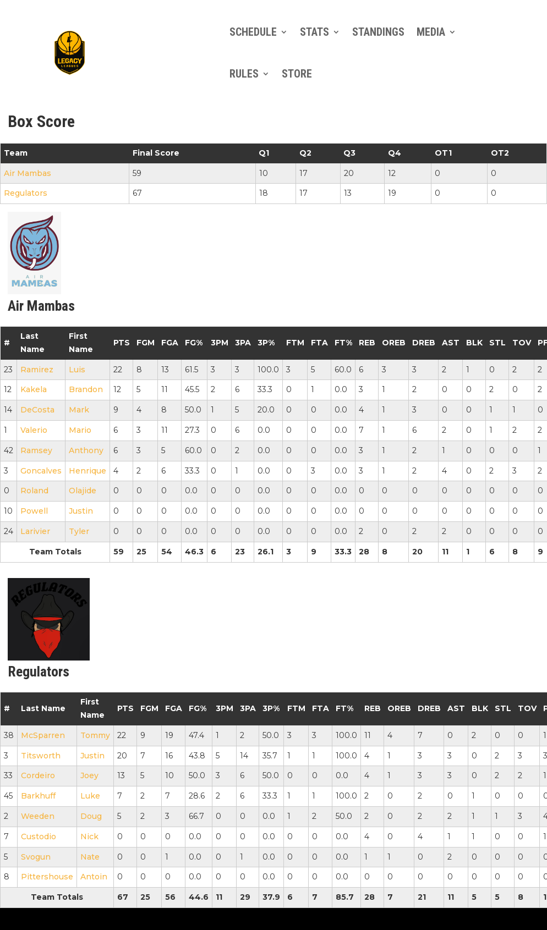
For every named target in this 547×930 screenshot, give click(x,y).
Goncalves (41, 471)
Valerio (33, 430)
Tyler (79, 531)
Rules (244, 73)
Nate (90, 857)
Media (431, 31)
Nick (89, 836)
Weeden (37, 816)
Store (297, 73)
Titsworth (41, 756)
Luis (77, 370)
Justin (81, 511)
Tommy (95, 735)
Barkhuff (38, 796)
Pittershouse (47, 877)
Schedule (253, 31)
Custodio (38, 836)
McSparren (43, 735)
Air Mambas (27, 173)
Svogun (36, 857)
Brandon (86, 389)
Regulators (25, 193)
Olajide (82, 491)
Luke (90, 796)
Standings (378, 31)
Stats (314, 31)
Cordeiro (38, 775)
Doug (91, 816)
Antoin (93, 877)
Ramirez (36, 370)
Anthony (86, 450)
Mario (80, 430)
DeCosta (37, 410)
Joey (89, 775)
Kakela (33, 389)
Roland (34, 491)
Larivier (35, 531)
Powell (34, 511)
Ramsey (36, 450)
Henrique (87, 471)
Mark (79, 410)
